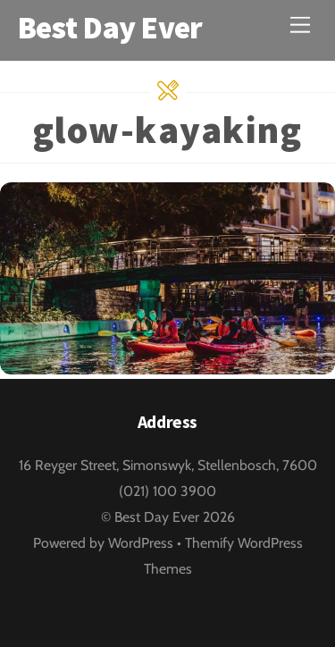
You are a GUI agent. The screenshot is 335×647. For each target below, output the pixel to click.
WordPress (140, 542)
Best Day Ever (156, 516)
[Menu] (300, 24)
